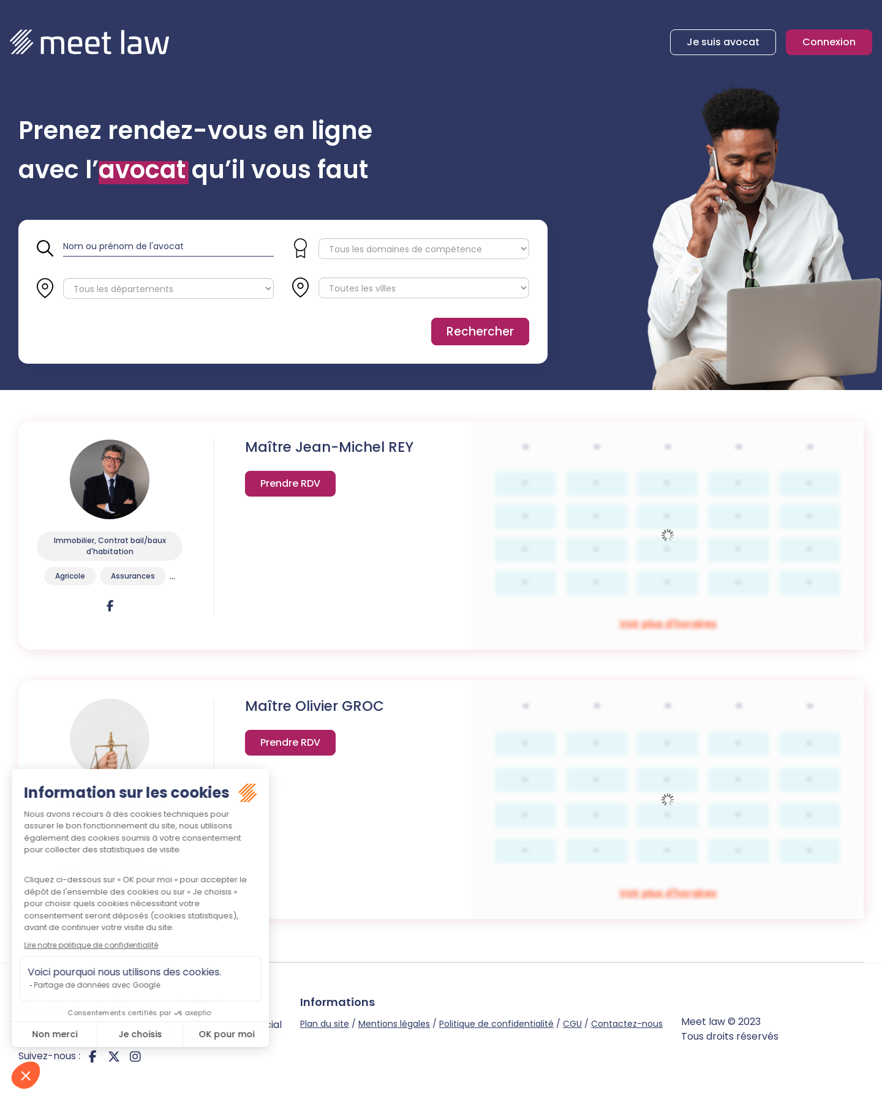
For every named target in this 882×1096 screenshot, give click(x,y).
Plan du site (324, 1024)
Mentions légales (394, 1024)
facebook (92, 1056)
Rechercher (480, 331)
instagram (135, 1056)
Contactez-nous (627, 1024)
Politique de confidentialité (496, 1024)
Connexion (829, 42)
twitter (114, 1056)
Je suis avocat (723, 42)
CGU (572, 1024)
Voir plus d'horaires (290, 485)
